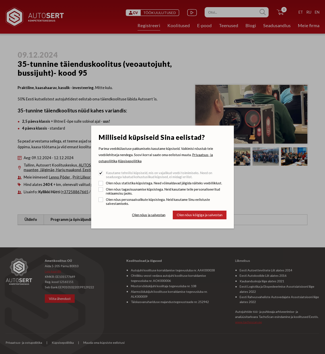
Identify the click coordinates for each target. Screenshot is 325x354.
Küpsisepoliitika (130, 161)
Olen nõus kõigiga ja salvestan (199, 215)
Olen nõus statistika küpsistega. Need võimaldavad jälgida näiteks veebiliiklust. (164, 183)
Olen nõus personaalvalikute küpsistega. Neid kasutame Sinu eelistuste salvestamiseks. (158, 201)
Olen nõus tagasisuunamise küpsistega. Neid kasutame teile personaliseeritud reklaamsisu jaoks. (163, 191)
